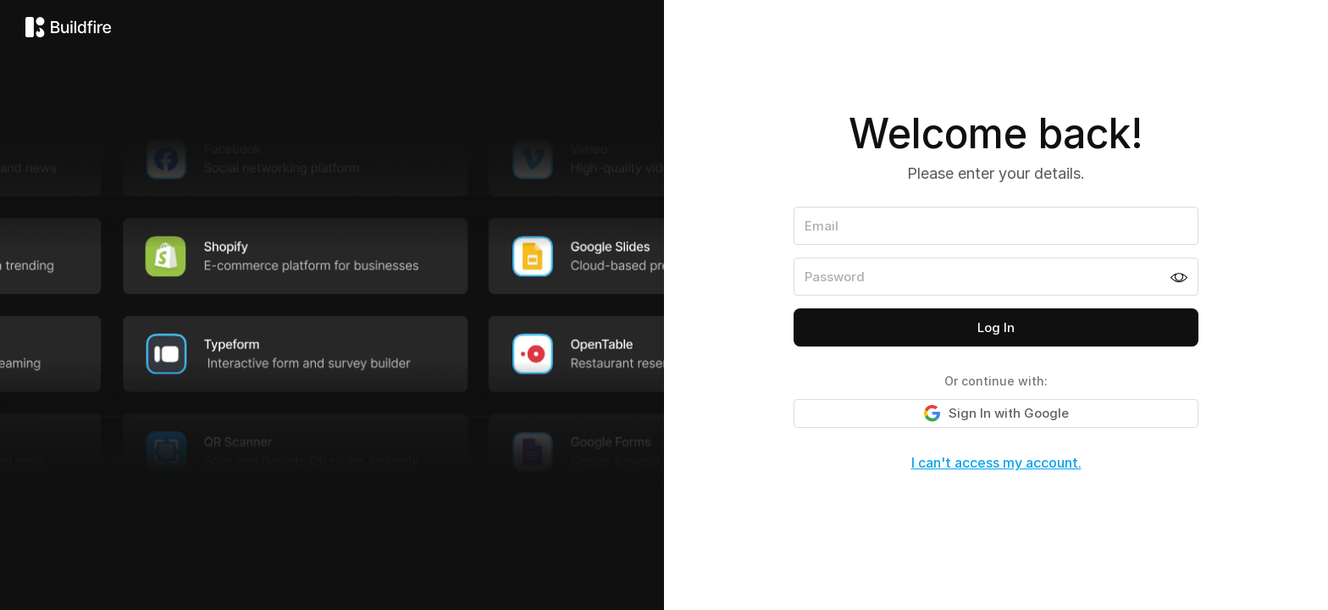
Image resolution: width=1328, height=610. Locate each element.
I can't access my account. (996, 462)
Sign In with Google (996, 413)
